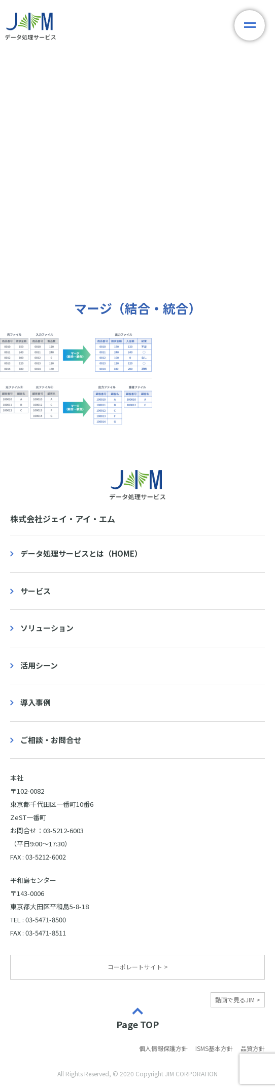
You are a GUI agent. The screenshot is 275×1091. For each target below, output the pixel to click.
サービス (35, 591)
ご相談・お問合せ (50, 739)
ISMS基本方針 (214, 1048)
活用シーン (39, 665)
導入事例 (35, 702)
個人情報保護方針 (163, 1048)
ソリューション (47, 627)
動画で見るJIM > (237, 999)
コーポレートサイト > (138, 966)
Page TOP (137, 1024)
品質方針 (252, 1048)
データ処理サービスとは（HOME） (81, 553)
